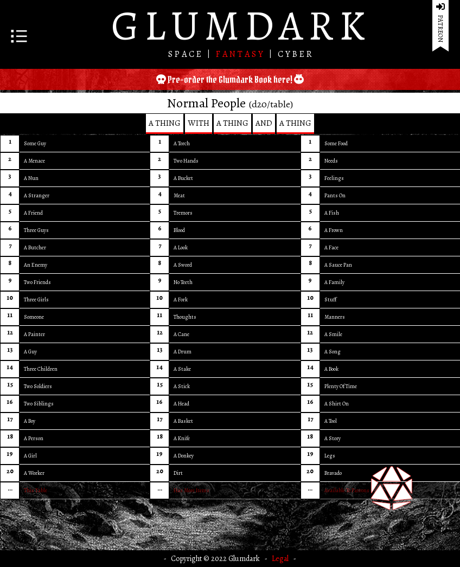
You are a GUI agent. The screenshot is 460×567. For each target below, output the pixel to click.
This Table (35, 490)
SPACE (187, 54)
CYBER (296, 54)
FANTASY (242, 54)
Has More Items (191, 490)
